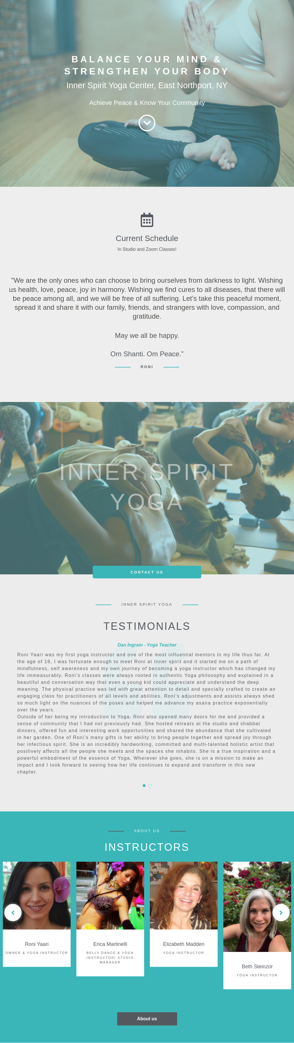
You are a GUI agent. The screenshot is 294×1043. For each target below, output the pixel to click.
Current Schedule (147, 238)
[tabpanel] (147, 707)
